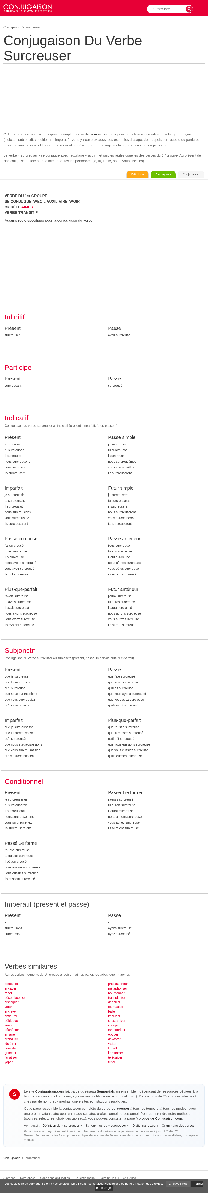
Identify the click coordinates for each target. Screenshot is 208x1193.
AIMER (27, 208)
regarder (101, 975)
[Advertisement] (104, 97)
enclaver (11, 1012)
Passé (114, 328)
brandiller (11, 1040)
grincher (10, 1053)
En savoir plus (178, 1183)
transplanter (116, 998)
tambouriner (116, 1030)
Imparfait (14, 488)
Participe (18, 368)
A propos (9, 1178)
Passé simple (122, 438)
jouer (112, 975)
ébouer (113, 1035)
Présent (13, 328)
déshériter (12, 1030)
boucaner (11, 984)
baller (112, 1012)
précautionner (118, 984)
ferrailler (114, 1049)
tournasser (115, 1007)
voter (8, 1007)
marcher (123, 975)
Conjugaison (11, 27)
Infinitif (15, 318)
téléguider (115, 1058)
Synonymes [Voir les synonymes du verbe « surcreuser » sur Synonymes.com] (154, 175)
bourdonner (116, 994)
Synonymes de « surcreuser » (108, 1126)
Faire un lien (107, 1178)
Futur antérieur (123, 589)
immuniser (115, 1053)
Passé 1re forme (125, 793)
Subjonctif (20, 651)
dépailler (114, 1003)
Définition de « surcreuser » (62, 1126)
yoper (9, 1063)
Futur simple (120, 488)
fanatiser (11, 1058)
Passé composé (21, 539)
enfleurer (11, 1017)
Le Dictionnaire (85, 1178)
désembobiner (15, 998)
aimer (79, 975)
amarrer (10, 1035)
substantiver (116, 1021)
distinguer (12, 1003)
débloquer (12, 1021)
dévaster (114, 1040)
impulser (114, 1017)
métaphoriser (117, 989)
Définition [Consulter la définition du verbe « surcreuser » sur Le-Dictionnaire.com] (123, 175)
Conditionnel (24, 782)
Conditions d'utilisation (55, 1178)
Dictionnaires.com (145, 1126)
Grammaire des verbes (178, 1126)
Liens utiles (128, 1178)
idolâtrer (10, 1044)
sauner (10, 1026)
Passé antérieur (124, 539)
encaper (10, 989)
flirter (111, 1063)
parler (89, 975)
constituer (12, 1049)
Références (27, 1178)
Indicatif (16, 418)
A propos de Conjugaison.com (159, 1119)
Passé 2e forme (21, 843)
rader (8, 994)
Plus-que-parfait (21, 589)
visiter (112, 1044)
